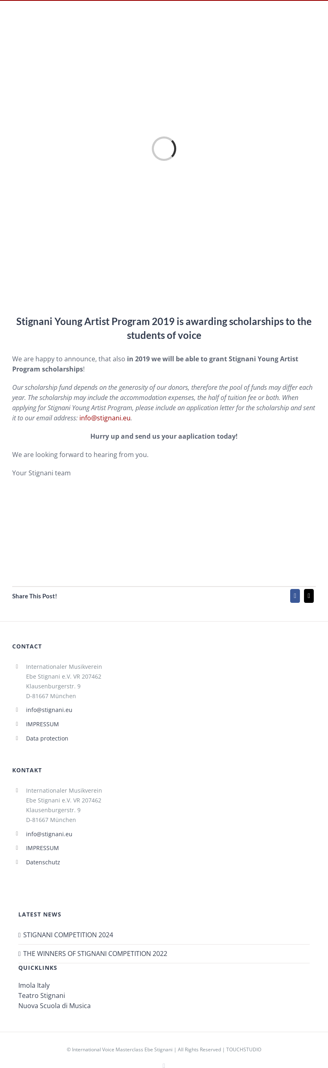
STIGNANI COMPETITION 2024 (68, 934)
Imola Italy (34, 985)
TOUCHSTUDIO (243, 1049)
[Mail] (309, 596)
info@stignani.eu (105, 417)
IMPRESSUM (42, 724)
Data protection (47, 738)
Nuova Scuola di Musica (54, 1005)
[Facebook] (295, 596)
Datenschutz (43, 862)
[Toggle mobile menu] (314, 25)
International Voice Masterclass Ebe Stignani (122, 1049)
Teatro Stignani (41, 995)
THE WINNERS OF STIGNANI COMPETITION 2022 (95, 953)
